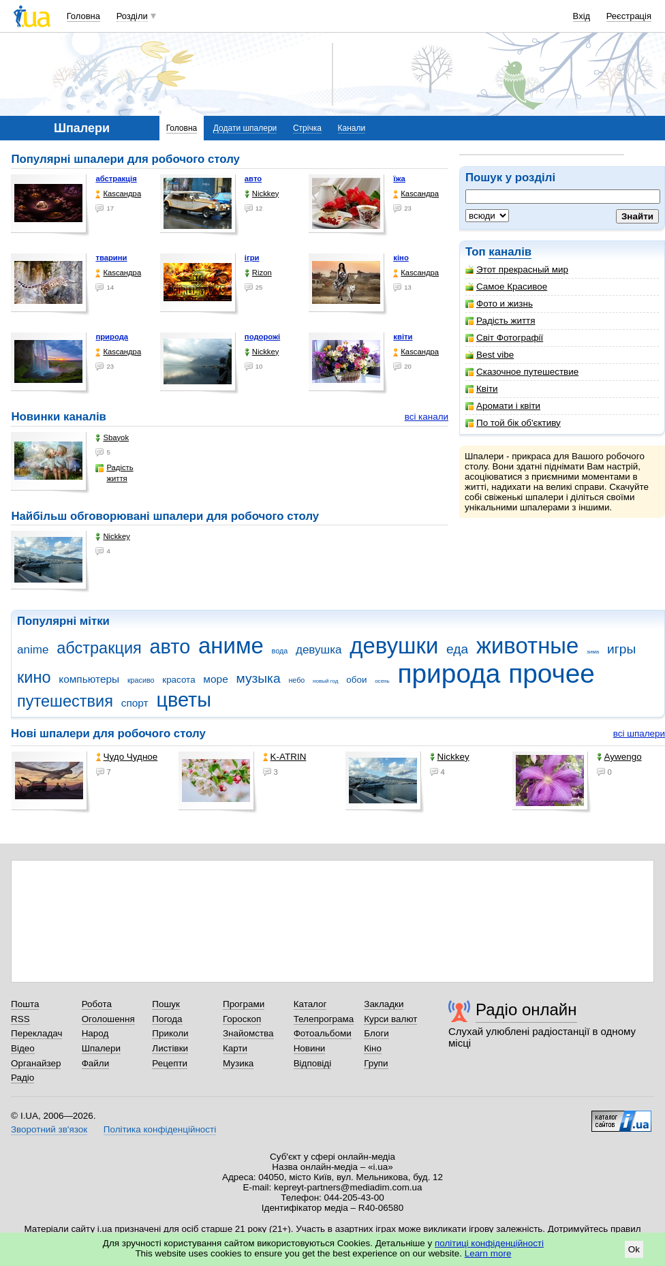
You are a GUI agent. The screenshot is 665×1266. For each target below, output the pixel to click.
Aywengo (619, 757)
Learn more (488, 1253)
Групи (376, 1063)
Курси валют (390, 1019)
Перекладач (36, 1033)
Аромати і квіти (502, 406)
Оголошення (108, 1019)
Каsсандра (118, 193)
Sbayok (112, 437)
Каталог (310, 1004)
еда (457, 649)
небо (296, 680)
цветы (183, 700)
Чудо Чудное (127, 757)
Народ (95, 1033)
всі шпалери (639, 733)
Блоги (376, 1033)
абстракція (115, 178)
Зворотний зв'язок (49, 1129)
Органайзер (36, 1063)
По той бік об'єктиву (513, 423)
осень (382, 681)
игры (621, 649)
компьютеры (89, 679)
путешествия (65, 701)
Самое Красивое (506, 286)
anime (32, 649)
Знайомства (248, 1033)
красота (178, 680)
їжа (399, 178)
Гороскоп (242, 1019)
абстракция (99, 648)
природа (111, 337)
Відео (23, 1048)
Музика (238, 1063)
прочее (551, 673)
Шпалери (101, 1048)
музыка (258, 678)
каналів (510, 251)
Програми (243, 1004)
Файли (96, 1063)
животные (527, 645)
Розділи (132, 16)
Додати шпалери (245, 128)
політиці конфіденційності (489, 1243)
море (215, 679)
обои (356, 680)
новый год (325, 681)
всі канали (426, 417)
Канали (352, 128)
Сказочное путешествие (521, 372)
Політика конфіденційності (160, 1129)
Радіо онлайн (526, 1009)
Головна (83, 16)
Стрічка (307, 128)
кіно (401, 257)
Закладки (383, 1004)
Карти (235, 1048)
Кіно (373, 1048)
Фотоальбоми (323, 1033)
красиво (141, 680)
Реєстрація (628, 16)
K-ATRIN (285, 757)
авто (253, 178)
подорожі (262, 337)
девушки (394, 645)
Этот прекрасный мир (516, 269)
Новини (310, 1048)
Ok (634, 1249)
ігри (252, 257)
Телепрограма (324, 1019)
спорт (135, 703)
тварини (111, 257)
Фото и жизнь (499, 303)
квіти (402, 337)
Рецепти (169, 1063)
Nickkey (262, 193)
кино (34, 677)
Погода (167, 1019)
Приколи (170, 1033)
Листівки (170, 1048)
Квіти (481, 389)
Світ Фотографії (504, 338)
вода (280, 651)
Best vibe (489, 355)
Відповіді (313, 1063)
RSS (20, 1019)
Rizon (258, 272)
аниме (231, 645)
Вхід (582, 16)
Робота (97, 1004)
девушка (319, 649)
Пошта (25, 1004)
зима (593, 652)
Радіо (22, 1077)
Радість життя (500, 320)
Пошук (166, 1004)
